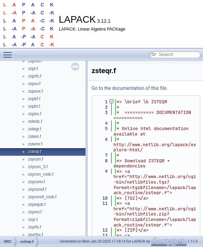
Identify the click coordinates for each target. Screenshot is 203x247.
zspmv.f (35, 61)
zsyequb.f (36, 204)
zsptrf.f (34, 98)
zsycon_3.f (38, 166)
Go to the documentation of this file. (130, 88)
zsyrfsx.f (35, 234)
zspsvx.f (35, 91)
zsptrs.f (34, 113)
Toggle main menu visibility (9, 51)
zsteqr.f (34, 151)
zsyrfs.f (34, 227)
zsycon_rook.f (40, 174)
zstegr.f (34, 129)
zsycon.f (35, 159)
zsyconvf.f (37, 189)
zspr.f (33, 68)
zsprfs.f (34, 76)
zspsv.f (34, 83)
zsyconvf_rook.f (42, 197)
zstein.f (34, 136)
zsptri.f (34, 106)
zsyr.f (33, 219)
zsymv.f (35, 212)
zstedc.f (35, 121)
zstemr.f (35, 144)
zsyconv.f (36, 181)
